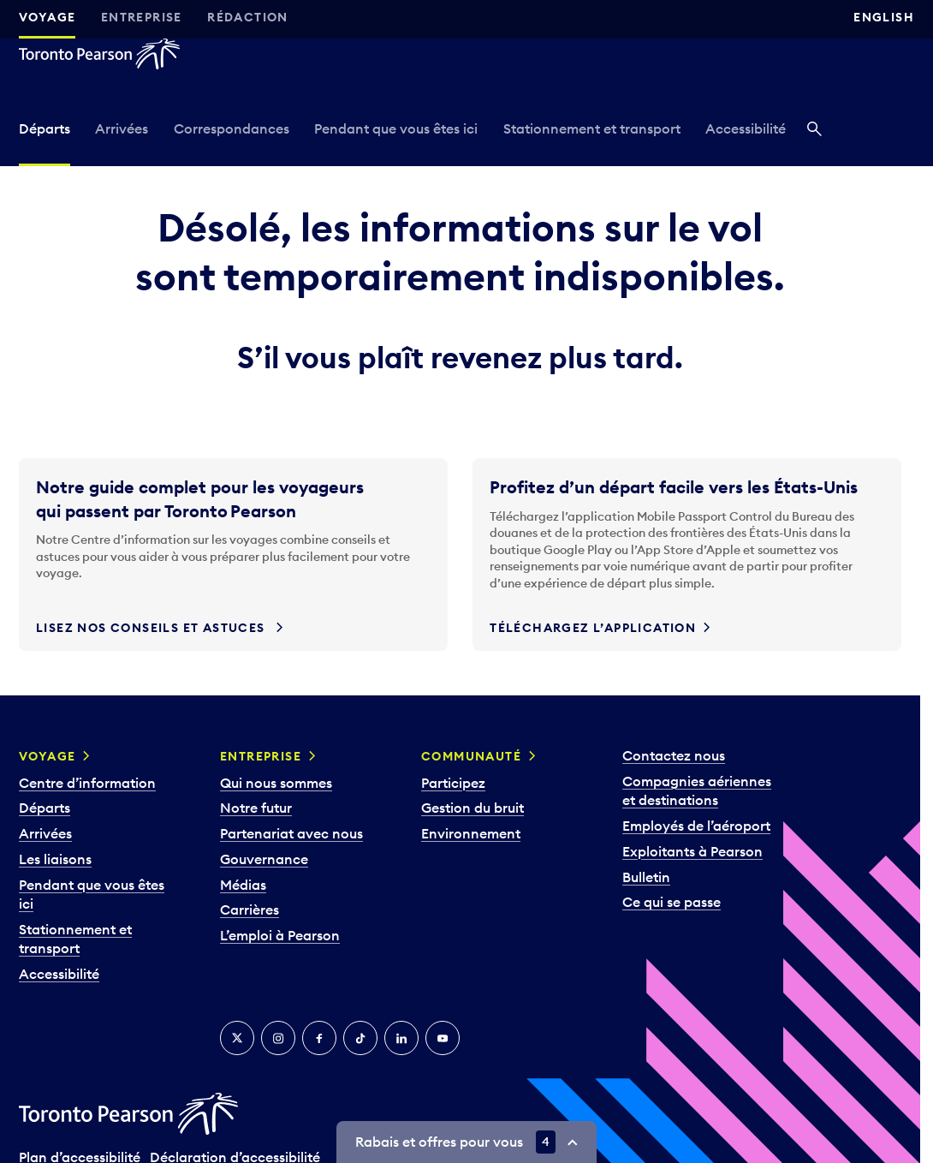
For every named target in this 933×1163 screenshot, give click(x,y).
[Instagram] (278, 1038)
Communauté (471, 756)
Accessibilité (745, 128)
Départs (44, 128)
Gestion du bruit (472, 807)
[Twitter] (237, 1038)
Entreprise (141, 17)
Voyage (47, 17)
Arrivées (121, 128)
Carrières (249, 909)
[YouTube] (442, 1038)
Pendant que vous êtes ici (396, 128)
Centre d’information (87, 782)
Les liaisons (55, 859)
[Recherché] (814, 130)
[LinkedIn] (401, 1038)
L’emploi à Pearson (280, 935)
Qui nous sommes (276, 782)
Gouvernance (264, 859)
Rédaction (247, 17)
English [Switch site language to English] (883, 17)
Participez (453, 782)
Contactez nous (673, 755)
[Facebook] (319, 1038)
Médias (243, 884)
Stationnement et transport (591, 128)
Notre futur (256, 807)
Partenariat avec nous (291, 833)
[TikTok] (360, 1038)
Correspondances (231, 128)
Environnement (470, 833)
